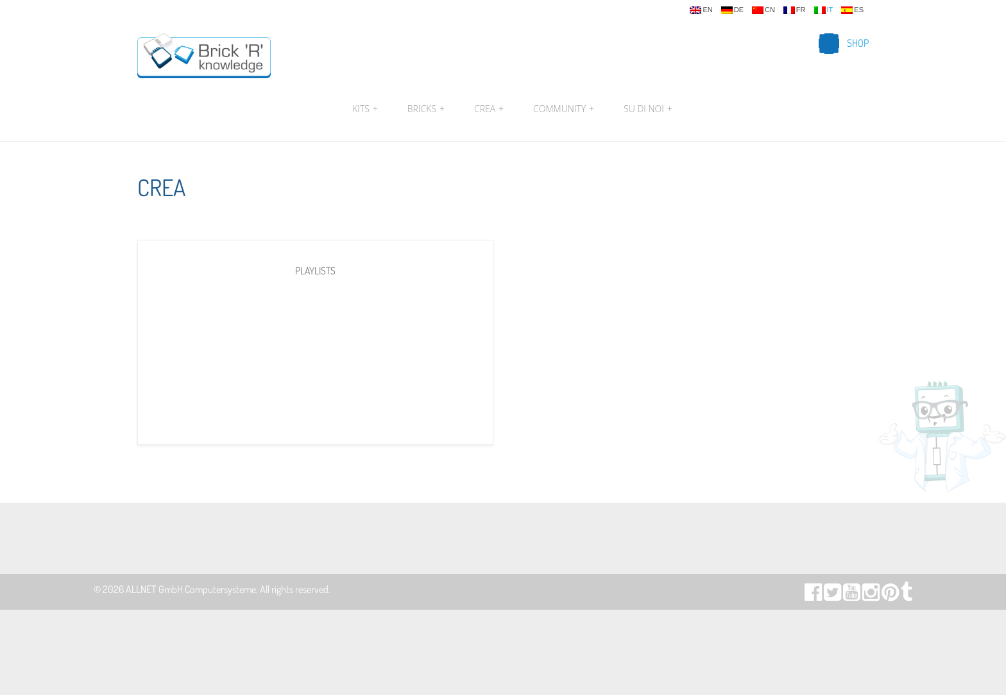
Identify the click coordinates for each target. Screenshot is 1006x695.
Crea (489, 109)
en (701, 10)
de (732, 10)
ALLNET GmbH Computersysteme (191, 589)
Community (563, 109)
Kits (365, 109)
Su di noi (646, 109)
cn (763, 10)
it (823, 10)
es (852, 10)
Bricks (426, 109)
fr (794, 10)
